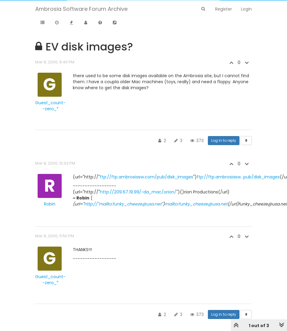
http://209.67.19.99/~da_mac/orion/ (138, 192)
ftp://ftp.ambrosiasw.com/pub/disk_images (146, 177)
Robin (49, 204)
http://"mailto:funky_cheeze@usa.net (123, 204)
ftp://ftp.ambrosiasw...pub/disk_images (238, 177)
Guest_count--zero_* (50, 106)
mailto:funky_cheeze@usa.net (196, 204)
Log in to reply (223, 140)
